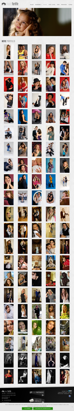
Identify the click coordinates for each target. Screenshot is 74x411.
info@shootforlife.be (5, 402)
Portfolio (45, 4)
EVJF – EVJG (52, 4)
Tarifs (58, 4)
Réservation (64, 4)
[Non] (72, 407)
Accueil (31, 4)
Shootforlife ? (38, 4)
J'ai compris (27, 408)
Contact (70, 4)
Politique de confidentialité (43, 408)
